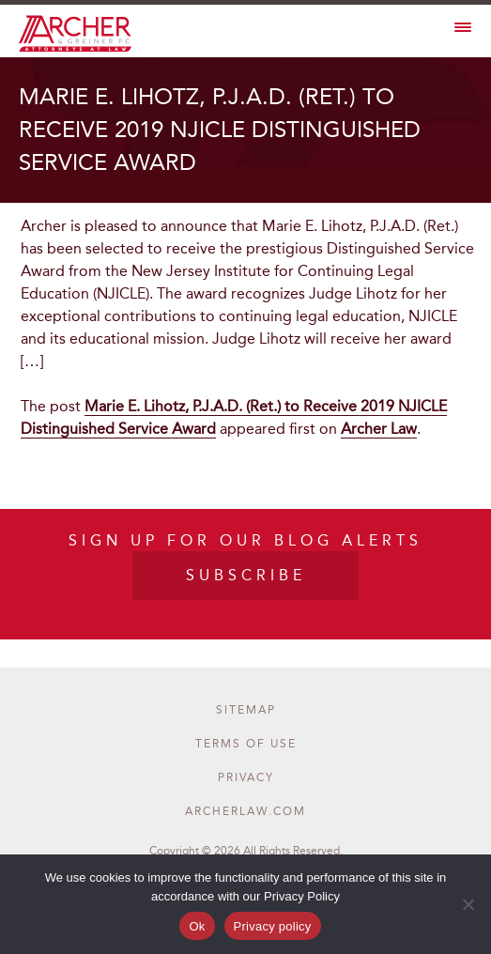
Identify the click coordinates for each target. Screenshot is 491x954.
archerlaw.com (245, 811)
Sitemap (246, 709)
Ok (197, 926)
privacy (246, 777)
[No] (467, 904)
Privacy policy (273, 926)
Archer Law (379, 429)
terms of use (246, 743)
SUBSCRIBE (246, 575)
